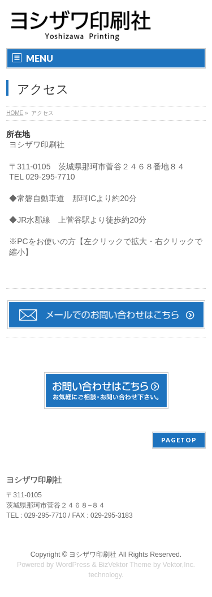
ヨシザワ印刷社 (92, 554)
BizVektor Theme (125, 565)
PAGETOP (179, 440)
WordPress (72, 565)
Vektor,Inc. (179, 565)
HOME (14, 113)
